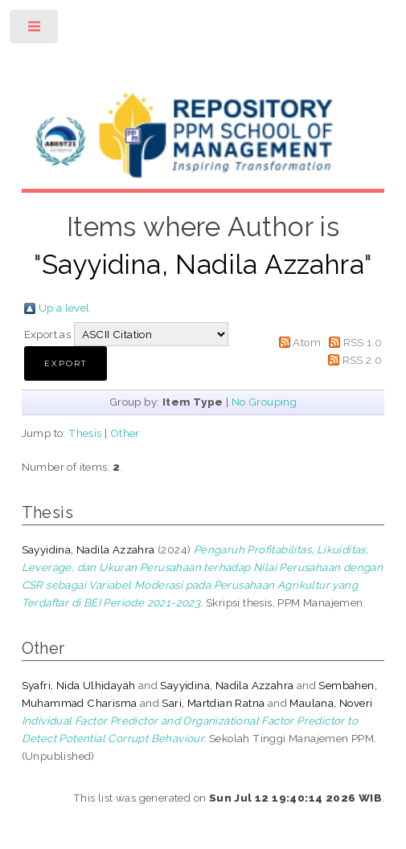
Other (125, 433)
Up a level (64, 307)
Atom (307, 342)
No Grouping (264, 401)
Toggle (35, 30)
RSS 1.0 (363, 342)
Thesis (84, 433)
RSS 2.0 (362, 359)
